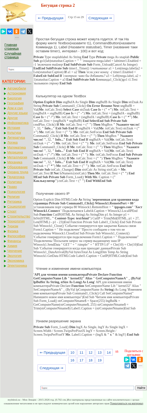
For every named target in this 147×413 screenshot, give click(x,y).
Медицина (15, 152)
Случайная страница (12, 55)
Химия (12, 246)
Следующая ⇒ (100, 18)
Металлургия (17, 157)
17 (82, 360)
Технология (16, 221)
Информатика (17, 123)
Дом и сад (15, 108)
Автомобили (16, 88)
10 (72, 352)
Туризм (12, 226)
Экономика (15, 261)
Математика (16, 147)
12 (91, 352)
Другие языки (17, 113)
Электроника (17, 265)
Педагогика (15, 177)
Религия (13, 197)
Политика (14, 182)
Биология (14, 98)
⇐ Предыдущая (50, 18)
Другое (12, 118)
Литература (16, 137)
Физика (12, 231)
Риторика (14, 201)
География (15, 103)
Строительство (18, 216)
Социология (16, 206)
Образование (17, 167)
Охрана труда (17, 172)
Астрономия (16, 93)
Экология (14, 256)
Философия (16, 236)
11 (82, 352)
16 (72, 360)
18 (91, 360)
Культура (14, 133)
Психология (16, 192)
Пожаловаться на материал (126, 403)
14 (109, 352)
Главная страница (11, 46)
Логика (12, 142)
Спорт (11, 211)
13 (100, 352)
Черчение (14, 251)
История (13, 128)
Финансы (14, 241)
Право (12, 187)
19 (100, 360)
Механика (14, 162)
